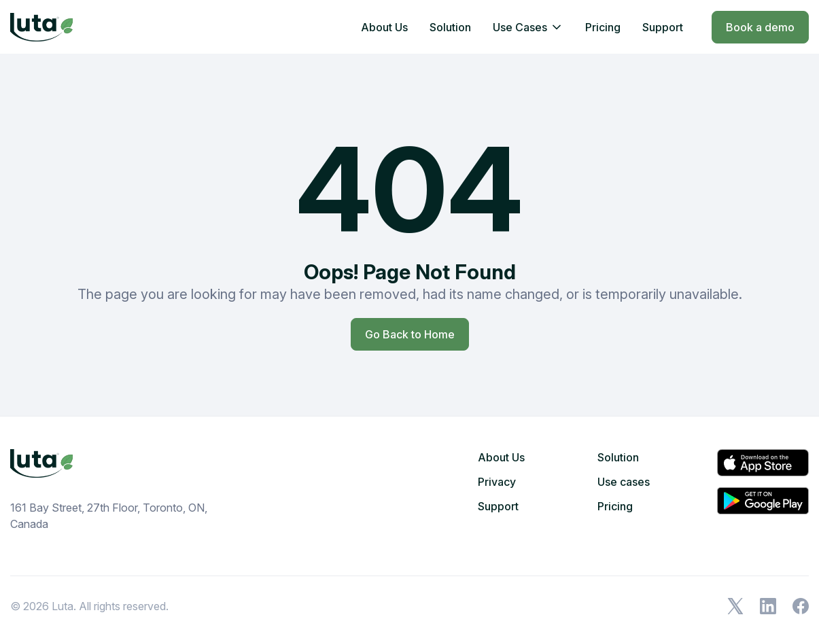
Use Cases (520, 27)
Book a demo (760, 27)
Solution (450, 27)
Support (662, 27)
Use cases (623, 482)
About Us (384, 27)
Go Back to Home (410, 334)
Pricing (603, 27)
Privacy (497, 482)
